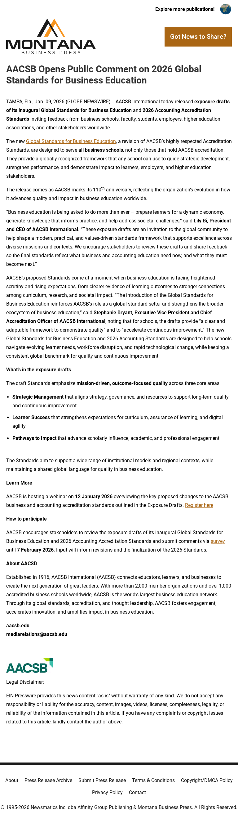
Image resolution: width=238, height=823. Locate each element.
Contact (137, 792)
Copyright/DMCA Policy (207, 780)
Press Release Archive (48, 780)
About (11, 780)
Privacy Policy (107, 792)
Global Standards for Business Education (71, 141)
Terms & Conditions (153, 780)
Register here (199, 505)
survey (218, 541)
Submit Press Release (102, 780)
